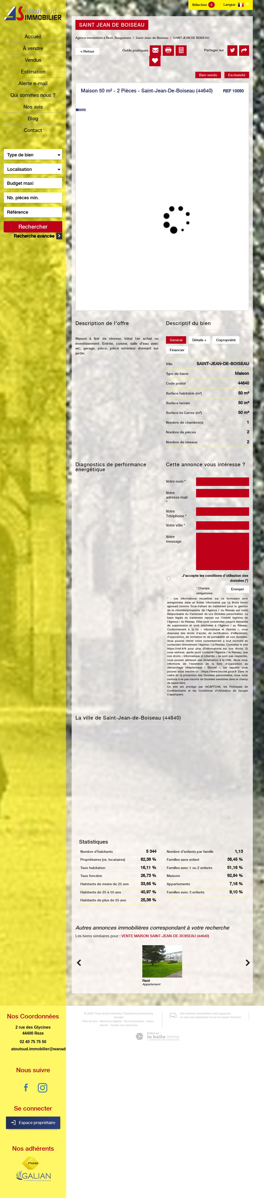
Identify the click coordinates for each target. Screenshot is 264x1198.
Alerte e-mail (33, 83)
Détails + (199, 340)
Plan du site (83, 1172)
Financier (177, 350)
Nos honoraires (128, 1172)
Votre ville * (175, 525)
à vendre (33, 48)
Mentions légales (104, 1172)
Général (176, 340)
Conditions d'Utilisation (215, 690)
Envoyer (237, 589)
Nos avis (33, 107)
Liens (143, 1172)
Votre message (173, 538)
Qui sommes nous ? (32, 95)
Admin (153, 1172)
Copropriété (226, 340)
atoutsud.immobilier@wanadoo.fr (42, 1049)
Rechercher (33, 226)
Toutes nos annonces (117, 1176)
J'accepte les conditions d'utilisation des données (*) (215, 578)
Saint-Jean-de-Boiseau (152, 38)
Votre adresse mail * (177, 497)
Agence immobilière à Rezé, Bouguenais (103, 38)
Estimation (33, 72)
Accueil (33, 37)
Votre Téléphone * (176, 513)
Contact (33, 130)
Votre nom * (176, 481)
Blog (33, 119)
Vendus (33, 60)
